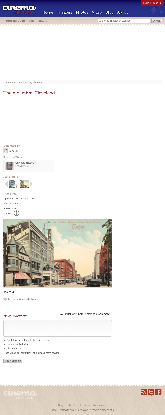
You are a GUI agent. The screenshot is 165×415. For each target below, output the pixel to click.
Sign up (157, 3)
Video (97, 12)
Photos (82, 12)
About (122, 12)
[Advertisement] (82, 53)
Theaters (64, 12)
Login (146, 3)
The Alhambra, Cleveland (29, 82)
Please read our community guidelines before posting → (32, 356)
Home (47, 12)
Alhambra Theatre (24, 162)
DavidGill (13, 150)
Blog (110, 12)
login (74, 313)
